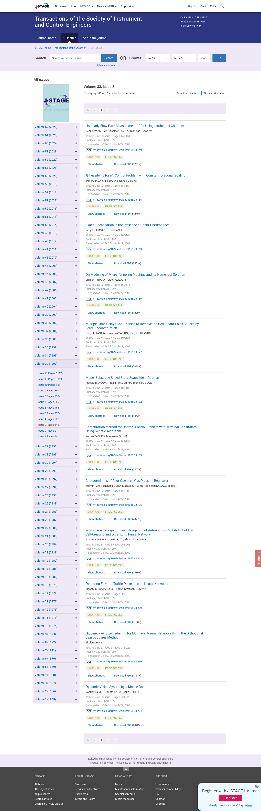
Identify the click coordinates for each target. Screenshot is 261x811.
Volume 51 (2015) (46, 217)
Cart (203, 6)
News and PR (107, 6)
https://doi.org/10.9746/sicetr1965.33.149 (117, 150)
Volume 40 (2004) (46, 306)
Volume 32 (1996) (46, 446)
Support (127, 6)
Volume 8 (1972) (45, 642)
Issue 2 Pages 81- (48, 430)
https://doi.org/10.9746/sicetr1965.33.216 (117, 661)
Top (126, 769)
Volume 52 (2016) (46, 208)
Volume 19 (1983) (46, 552)
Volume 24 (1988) (46, 511)
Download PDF (123, 164)
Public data (81, 794)
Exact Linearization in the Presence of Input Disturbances (127, 225)
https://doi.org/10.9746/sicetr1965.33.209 (117, 608)
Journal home (46, 38)
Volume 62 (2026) (46, 127)
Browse (61, 6)
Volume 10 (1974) (46, 626)
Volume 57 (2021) (46, 168)
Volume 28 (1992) (46, 479)
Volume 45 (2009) (46, 266)
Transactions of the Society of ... (71, 47)
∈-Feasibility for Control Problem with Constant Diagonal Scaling (135, 175)
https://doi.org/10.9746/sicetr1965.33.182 (117, 401)
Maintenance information (129, 789)
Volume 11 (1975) (46, 618)
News (118, 784)
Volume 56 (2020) (46, 176)
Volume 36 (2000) (46, 339)
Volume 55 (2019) (46, 184)
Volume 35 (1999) (46, 347)
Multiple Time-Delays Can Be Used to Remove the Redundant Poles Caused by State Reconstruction (142, 326)
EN (213, 6)
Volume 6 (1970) (45, 658)
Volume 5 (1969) (45, 667)
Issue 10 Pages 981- (49, 385)
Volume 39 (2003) (46, 315)
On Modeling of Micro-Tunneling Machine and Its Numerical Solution (135, 274)
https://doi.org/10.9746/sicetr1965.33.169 (117, 298)
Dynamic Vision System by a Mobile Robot (117, 686)
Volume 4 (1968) (45, 675)
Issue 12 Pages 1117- (50, 373)
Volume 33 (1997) (46, 364)
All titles (39, 784)
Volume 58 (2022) (46, 159)
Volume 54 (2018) (46, 192)
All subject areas (44, 789)
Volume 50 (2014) (46, 225)
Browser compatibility (168, 789)
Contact (160, 799)
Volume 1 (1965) (45, 699)
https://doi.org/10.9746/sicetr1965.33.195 (117, 505)
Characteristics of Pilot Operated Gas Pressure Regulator (127, 480)
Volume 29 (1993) (46, 471)
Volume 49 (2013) (46, 233)
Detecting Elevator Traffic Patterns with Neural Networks (127, 583)
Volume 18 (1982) (46, 560)
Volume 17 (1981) (46, 569)
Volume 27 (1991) (46, 487)
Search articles (43, 799)
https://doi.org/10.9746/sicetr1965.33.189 (117, 455)
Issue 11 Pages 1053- (50, 379)
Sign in (191, 6)
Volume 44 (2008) (46, 274)
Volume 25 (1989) (46, 503)
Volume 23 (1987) (46, 520)
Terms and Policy (85, 799)
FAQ (157, 794)
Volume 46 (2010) (46, 257)
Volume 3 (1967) (45, 683)
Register (231, 798)
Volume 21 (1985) (46, 536)
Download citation (187, 93)
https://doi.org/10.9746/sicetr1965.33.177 (117, 352)
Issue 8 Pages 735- (49, 396)
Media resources (125, 799)
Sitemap (160, 803)
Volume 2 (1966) (45, 691)
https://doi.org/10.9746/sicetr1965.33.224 (117, 711)
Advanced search (107, 65)
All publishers (42, 794)
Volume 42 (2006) (46, 290)
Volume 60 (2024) (46, 143)
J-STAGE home (43, 47)
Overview (80, 784)
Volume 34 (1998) (46, 355)
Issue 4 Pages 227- (49, 419)
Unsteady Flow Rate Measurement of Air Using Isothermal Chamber (135, 125)
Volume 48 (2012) (46, 241)
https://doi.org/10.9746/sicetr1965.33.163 (117, 249)
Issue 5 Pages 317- (49, 413)
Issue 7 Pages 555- (49, 402)
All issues (69, 38)
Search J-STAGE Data (49, 803)
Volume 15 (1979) (46, 585)
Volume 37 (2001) (46, 331)
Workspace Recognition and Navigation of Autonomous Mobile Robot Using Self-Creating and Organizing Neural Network (141, 532)
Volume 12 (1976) (46, 609)
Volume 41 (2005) (46, 298)
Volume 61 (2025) (46, 135)
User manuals (163, 784)
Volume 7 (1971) (45, 650)
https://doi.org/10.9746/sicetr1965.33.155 (117, 199)
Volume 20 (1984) (46, 544)
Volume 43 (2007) (46, 282)
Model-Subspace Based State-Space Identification (122, 377)
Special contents (125, 794)
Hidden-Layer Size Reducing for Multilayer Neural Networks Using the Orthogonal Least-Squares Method (144, 635)
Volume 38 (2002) (46, 323)
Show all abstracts (214, 93)
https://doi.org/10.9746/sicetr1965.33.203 (117, 558)
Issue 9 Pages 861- (49, 390)
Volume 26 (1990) (46, 495)
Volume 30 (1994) (46, 462)
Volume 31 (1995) (46, 454)
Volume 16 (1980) (46, 577)
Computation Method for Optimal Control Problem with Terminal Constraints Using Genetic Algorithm (141, 429)
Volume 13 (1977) (46, 601)
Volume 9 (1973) (45, 634)
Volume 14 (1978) (46, 593)
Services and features (87, 789)
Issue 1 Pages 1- (47, 436)
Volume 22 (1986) (46, 528)
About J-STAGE (82, 6)
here (249, 805)
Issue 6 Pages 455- (49, 407)
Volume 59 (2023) (46, 151)
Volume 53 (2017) (46, 200)
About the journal (95, 38)
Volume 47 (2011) (46, 249)
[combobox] (158, 58)
